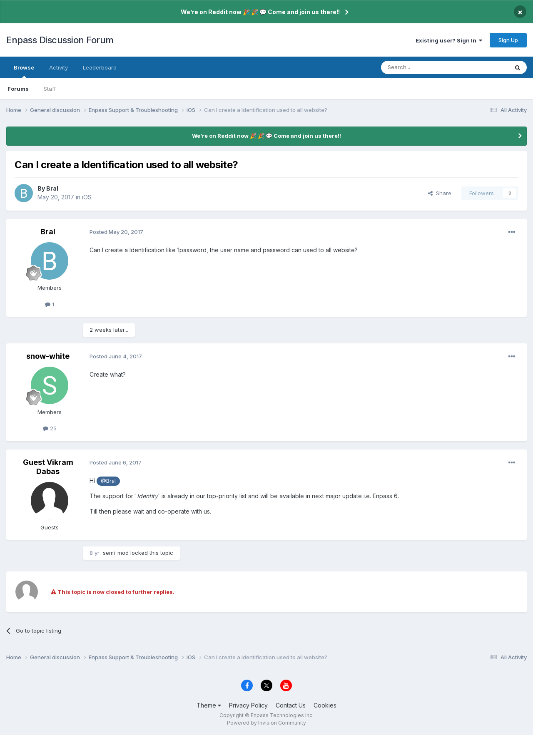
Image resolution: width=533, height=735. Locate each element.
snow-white (48, 356)
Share (439, 193)
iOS (87, 197)
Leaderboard (100, 67)
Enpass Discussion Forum (60, 40)
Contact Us (291, 705)
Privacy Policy (248, 705)
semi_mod (116, 552)
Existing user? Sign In (449, 40)
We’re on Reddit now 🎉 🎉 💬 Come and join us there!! (260, 11)
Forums (18, 88)
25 (50, 428)
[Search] (423, 67)
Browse (24, 71)
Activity (58, 67)
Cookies (325, 705)
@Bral (108, 481)
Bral (52, 188)
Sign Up (508, 40)
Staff (50, 88)
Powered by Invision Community (266, 723)
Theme (209, 705)
